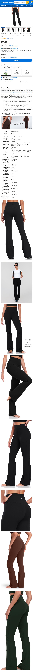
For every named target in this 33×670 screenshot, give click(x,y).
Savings (16, 5)
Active (30, 92)
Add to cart (16, 60)
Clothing (26, 92)
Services (11, 5)
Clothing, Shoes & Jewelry (15, 92)
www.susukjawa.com (14, 48)
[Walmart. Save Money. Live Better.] (7, 2)
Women (22, 92)
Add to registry (24, 81)
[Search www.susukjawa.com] (19, 2)
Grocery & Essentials (24, 5)
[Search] (27, 2)
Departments (4, 5)
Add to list (8, 81)
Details (11, 79)
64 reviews (10, 38)
